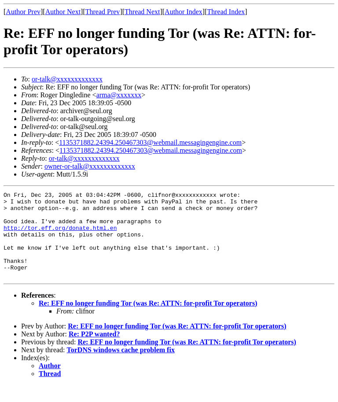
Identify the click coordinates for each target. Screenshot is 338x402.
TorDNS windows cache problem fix (121, 367)
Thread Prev (102, 11)
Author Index (183, 11)
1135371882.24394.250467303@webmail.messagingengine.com (150, 142)
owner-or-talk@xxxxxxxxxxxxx (89, 166)
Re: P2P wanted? (94, 351)
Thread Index (226, 11)
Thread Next (142, 11)
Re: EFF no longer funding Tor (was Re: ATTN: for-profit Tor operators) (148, 320)
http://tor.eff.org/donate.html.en (60, 236)
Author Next (63, 11)
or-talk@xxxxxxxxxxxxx (67, 79)
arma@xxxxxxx (119, 95)
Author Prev (23, 11)
